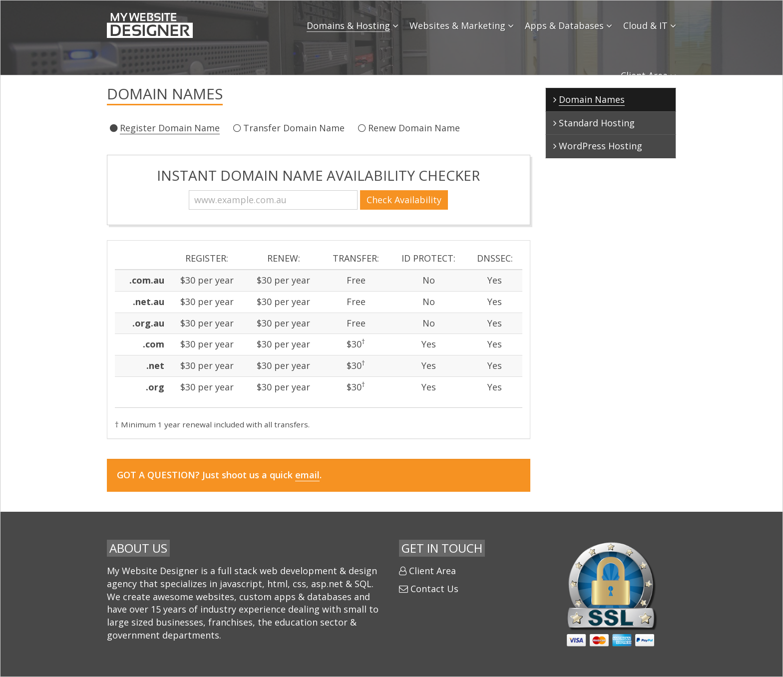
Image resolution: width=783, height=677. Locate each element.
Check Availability (412, 200)
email (307, 475)
